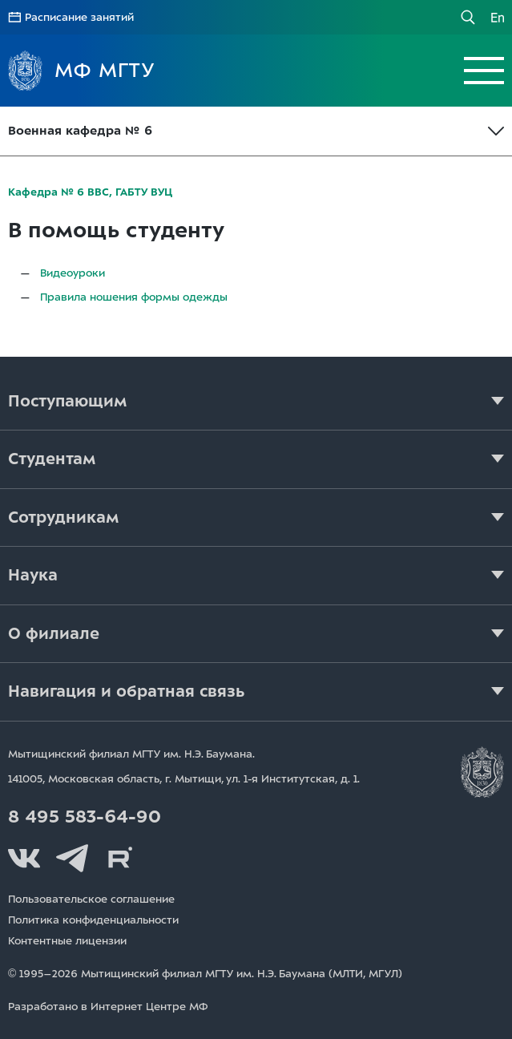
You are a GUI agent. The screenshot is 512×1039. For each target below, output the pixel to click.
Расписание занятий (79, 17)
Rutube (120, 859)
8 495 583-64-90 (84, 817)
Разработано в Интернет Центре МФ (108, 1007)
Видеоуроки (72, 273)
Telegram (72, 859)
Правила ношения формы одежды (134, 297)
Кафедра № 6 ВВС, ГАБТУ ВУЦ (90, 192)
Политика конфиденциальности (93, 920)
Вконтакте (24, 859)
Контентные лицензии (67, 941)
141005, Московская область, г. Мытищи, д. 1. (184, 779)
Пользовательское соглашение (91, 899)
